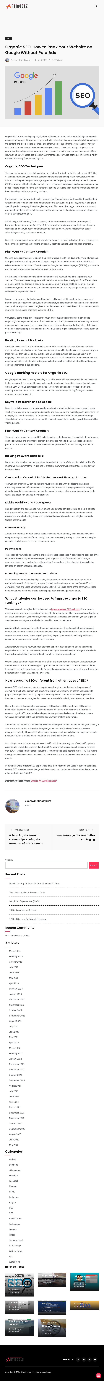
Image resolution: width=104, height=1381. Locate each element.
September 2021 (17, 1080)
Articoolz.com (46, 1372)
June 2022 (14, 1031)
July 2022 (13, 1026)
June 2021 (14, 1096)
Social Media (15, 1218)
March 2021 (14, 1107)
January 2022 (15, 1058)
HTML (12, 1191)
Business (13, 1164)
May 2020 (14, 1145)
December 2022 (16, 999)
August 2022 (15, 1021)
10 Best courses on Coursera (23, 910)
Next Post (87, 829)
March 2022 (14, 1048)
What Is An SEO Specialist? (44, 781)
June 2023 (14, 972)
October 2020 (15, 1123)
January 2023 (15, 994)
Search (9, 859)
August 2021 (15, 1085)
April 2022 (14, 1042)
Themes (13, 1229)
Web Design (15, 1245)
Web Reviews (15, 1250)
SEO (8, 38)
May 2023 (14, 977)
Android (12, 1159)
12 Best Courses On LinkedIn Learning (27, 919)
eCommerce (15, 1170)
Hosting (13, 1186)
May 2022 (14, 1037)
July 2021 (13, 1091)
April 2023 (14, 983)
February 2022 (16, 1053)
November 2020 (16, 1118)
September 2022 (17, 1015)
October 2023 (15, 961)
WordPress (14, 1261)
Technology (14, 1224)
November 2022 (16, 1004)
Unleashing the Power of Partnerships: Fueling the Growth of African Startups (26, 839)
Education (13, 1175)
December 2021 (16, 1064)
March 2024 (14, 951)
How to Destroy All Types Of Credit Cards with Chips (34, 883)
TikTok (12, 1234)
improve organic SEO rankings (65, 609)
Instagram (14, 1197)
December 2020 (16, 1112)
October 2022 (15, 1010)
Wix (11, 1256)
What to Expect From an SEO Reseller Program (17, 1281)
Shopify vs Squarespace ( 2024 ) (24, 901)
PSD (11, 1207)
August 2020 (15, 1134)
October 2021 (15, 1074)
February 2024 (16, 956)
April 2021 (14, 1101)
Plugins (12, 1202)
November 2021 (16, 1069)
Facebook (13, 1180)
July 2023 (13, 967)
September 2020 (17, 1128)
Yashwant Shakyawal (38, 801)
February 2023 (16, 988)
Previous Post (19, 829)
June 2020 (14, 1139)
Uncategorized (16, 1240)
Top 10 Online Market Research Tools (27, 892)
